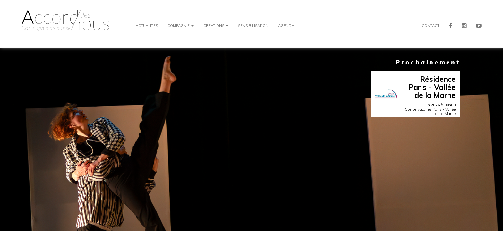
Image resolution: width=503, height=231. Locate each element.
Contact (430, 25)
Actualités (147, 25)
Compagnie (180, 25)
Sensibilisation (253, 25)
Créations (215, 25)
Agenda (286, 25)
